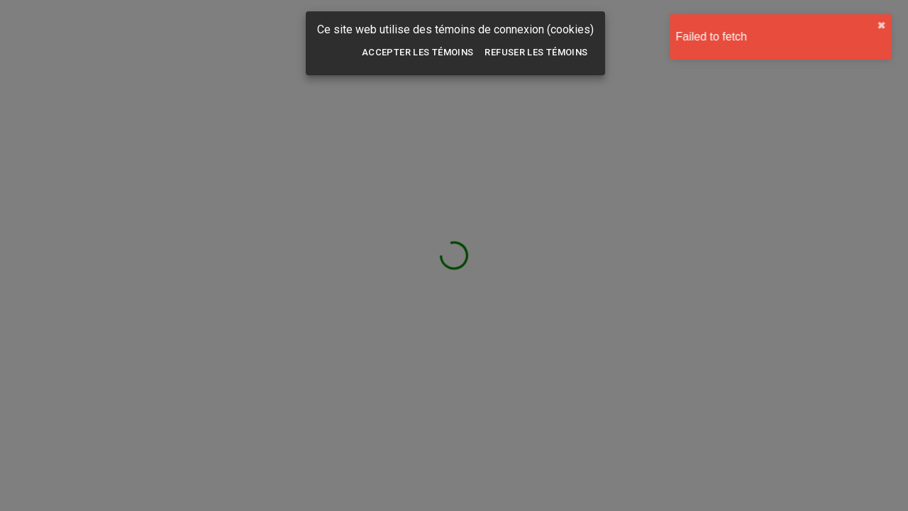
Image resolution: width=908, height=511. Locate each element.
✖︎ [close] (890, 25)
